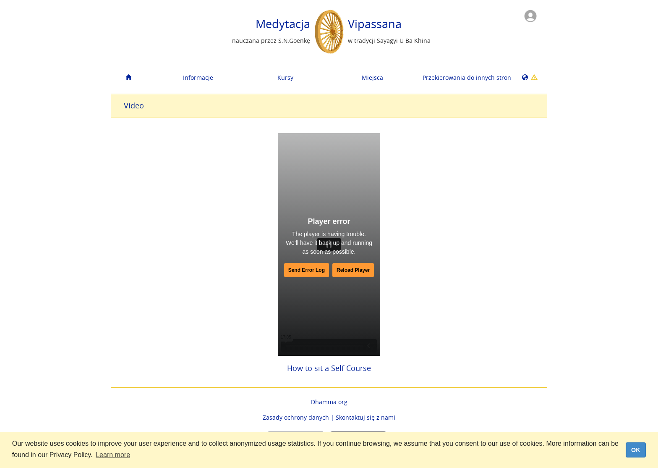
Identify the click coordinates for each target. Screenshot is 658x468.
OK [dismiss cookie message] (635, 450)
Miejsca (372, 78)
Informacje (198, 78)
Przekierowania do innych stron (463, 78)
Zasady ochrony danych (296, 417)
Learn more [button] (113, 454)
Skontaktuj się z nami (365, 417)
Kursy (285, 78)
